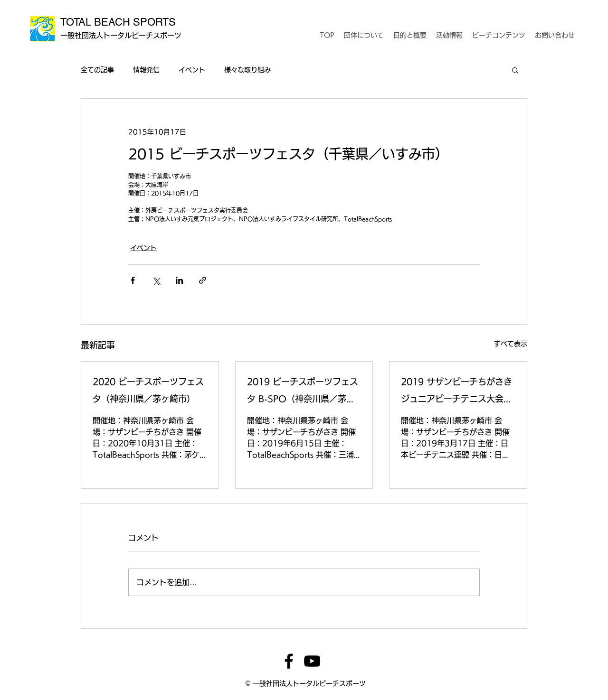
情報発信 (146, 69)
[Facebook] (289, 661)
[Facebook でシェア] (132, 280)
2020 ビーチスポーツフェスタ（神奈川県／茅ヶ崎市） (148, 390)
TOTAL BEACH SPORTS (118, 22)
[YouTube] (312, 661)
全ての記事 (97, 69)
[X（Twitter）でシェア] (156, 280)
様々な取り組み (247, 69)
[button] (515, 70)
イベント (192, 69)
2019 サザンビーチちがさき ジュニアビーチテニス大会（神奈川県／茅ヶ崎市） (456, 392)
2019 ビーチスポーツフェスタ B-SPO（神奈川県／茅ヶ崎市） (302, 392)
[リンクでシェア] (202, 280)
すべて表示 (510, 343)
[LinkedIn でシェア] (179, 280)
